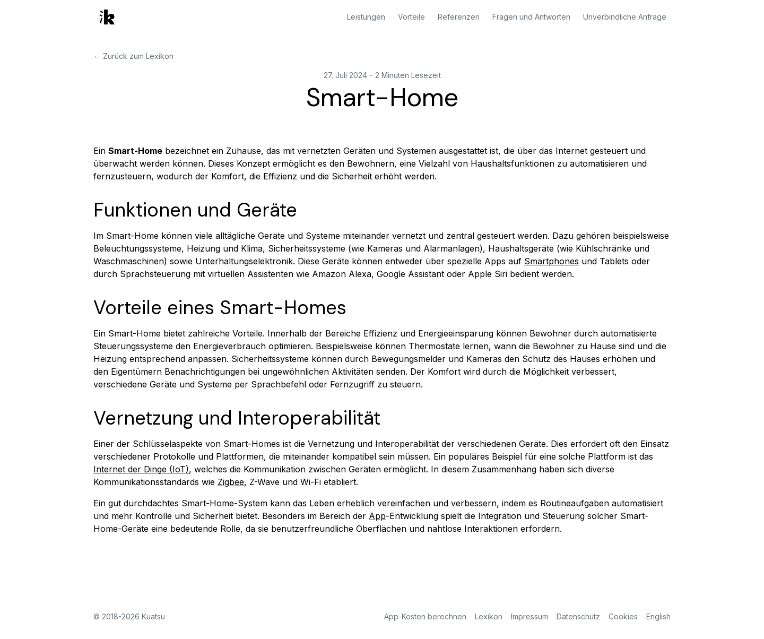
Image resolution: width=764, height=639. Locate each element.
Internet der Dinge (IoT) (141, 469)
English (658, 616)
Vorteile (411, 16)
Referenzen (459, 16)
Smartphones (551, 261)
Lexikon (488, 616)
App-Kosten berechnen (425, 616)
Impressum (529, 616)
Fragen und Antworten (531, 16)
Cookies (623, 616)
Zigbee (231, 482)
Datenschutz (578, 616)
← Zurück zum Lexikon (133, 56)
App (377, 516)
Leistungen (366, 16)
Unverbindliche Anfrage (624, 16)
